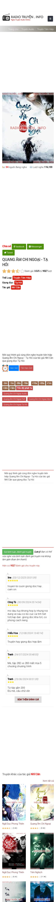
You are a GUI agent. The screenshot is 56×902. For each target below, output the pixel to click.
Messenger (35, 246)
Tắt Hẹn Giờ (26, 368)
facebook (19, 246)
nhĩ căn (16, 287)
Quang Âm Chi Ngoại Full (14, 399)
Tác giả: (6, 287)
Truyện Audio (27, 29)
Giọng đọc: (8, 282)
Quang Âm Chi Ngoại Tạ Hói (15, 404)
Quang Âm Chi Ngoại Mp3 (40, 399)
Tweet (8, 252)
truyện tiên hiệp (22, 277)
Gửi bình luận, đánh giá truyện (18, 552)
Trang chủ (13, 29)
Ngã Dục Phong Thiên (13, 823)
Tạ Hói (18, 282)
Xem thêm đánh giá (28, 699)
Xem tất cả (47, 781)
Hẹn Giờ (14, 368)
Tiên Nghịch (36, 872)
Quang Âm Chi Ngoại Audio (15, 393)
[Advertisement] (28, 61)
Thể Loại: (7, 277)
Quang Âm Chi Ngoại (40, 823)
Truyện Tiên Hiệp (45, 29)
